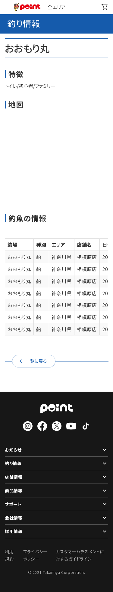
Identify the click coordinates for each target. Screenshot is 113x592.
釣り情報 (56, 463)
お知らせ (56, 449)
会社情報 (56, 517)
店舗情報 (56, 476)
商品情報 (56, 490)
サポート (56, 504)
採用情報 (56, 531)
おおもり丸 (19, 256)
